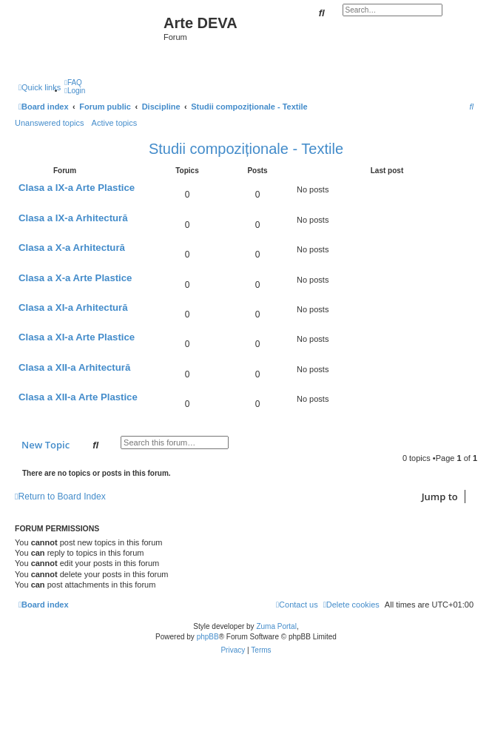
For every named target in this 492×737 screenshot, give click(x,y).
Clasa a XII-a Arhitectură (74, 367)
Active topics (115, 122)
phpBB (208, 637)
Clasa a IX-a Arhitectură (73, 217)
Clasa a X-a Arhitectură (71, 247)
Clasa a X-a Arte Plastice (75, 277)
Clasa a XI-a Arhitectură (73, 307)
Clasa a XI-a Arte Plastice (76, 337)
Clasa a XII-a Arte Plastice (78, 397)
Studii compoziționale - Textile (246, 149)
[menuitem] (73, 82)
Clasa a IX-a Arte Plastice (76, 187)
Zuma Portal (276, 626)
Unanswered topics (49, 122)
